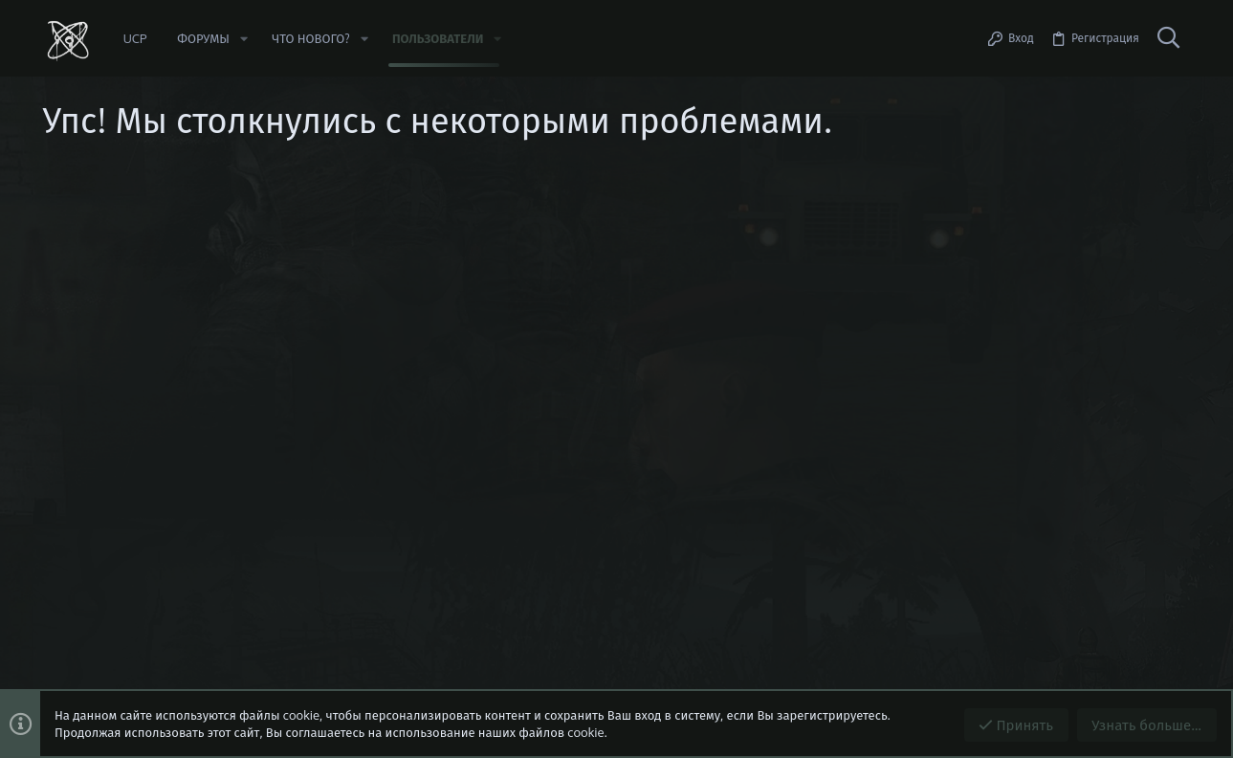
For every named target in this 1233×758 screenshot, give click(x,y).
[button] (243, 38)
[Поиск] (1169, 38)
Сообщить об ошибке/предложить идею (216, 282)
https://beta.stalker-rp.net (175, 265)
